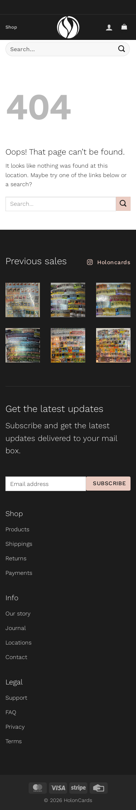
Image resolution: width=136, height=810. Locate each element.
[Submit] (122, 49)
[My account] (109, 27)
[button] (124, 27)
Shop (11, 27)
